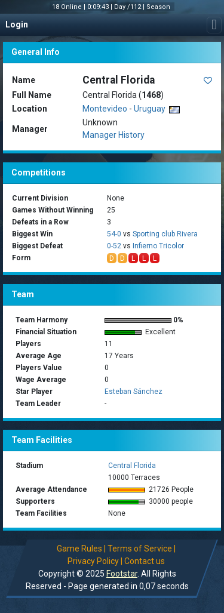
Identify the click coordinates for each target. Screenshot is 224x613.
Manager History (113, 135)
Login (16, 24)
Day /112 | (130, 7)
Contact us (144, 561)
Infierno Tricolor (158, 246)
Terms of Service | (142, 548)
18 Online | (69, 7)
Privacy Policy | (94, 561)
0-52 (114, 246)
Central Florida (132, 465)
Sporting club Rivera (165, 234)
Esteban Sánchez (133, 391)
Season (159, 7)
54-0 (114, 234)
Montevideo (104, 108)
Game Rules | (81, 548)
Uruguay (157, 108)
